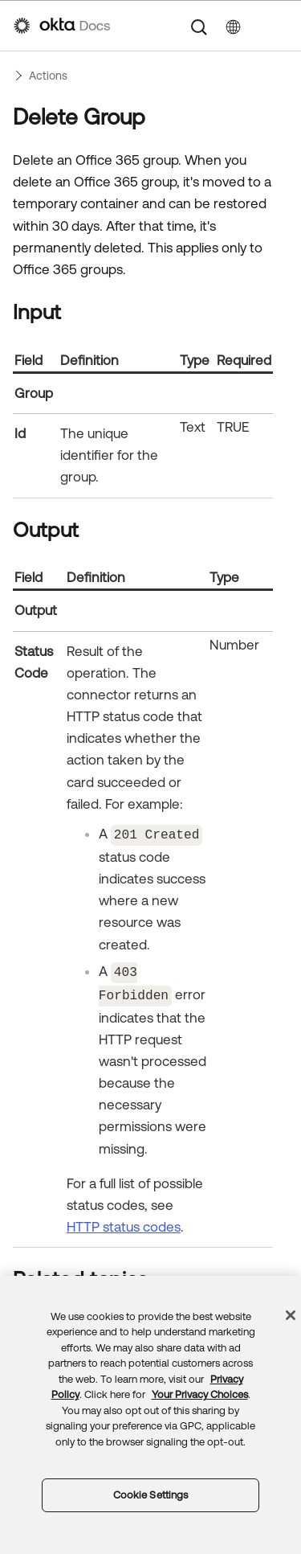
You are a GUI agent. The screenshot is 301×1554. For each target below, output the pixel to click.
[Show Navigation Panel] (279, 26)
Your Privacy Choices (200, 1394)
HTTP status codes (124, 1223)
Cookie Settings (151, 1495)
